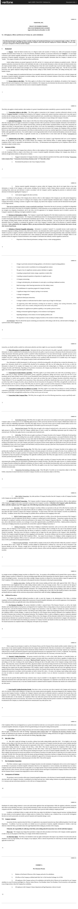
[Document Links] (71, 2)
